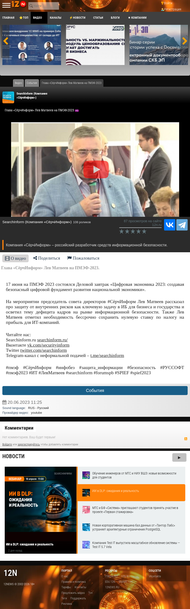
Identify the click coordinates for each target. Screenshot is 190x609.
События (95, 390)
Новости (13, 456)
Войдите (7, 444)
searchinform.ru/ (52, 339)
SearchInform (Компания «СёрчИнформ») (37, 222)
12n (10, 573)
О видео (15, 258)
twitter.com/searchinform (43, 350)
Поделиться (46, 258)
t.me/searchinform (107, 355)
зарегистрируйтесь (29, 444)
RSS (186, 438)
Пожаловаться (83, 258)
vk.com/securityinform (48, 345)
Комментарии (19, 428)
